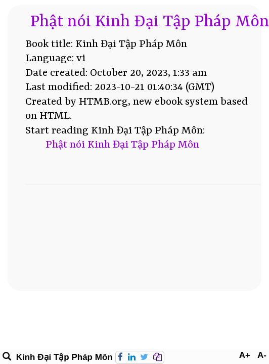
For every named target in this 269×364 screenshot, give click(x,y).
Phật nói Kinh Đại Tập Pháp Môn (149, 22)
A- (261, 355)
